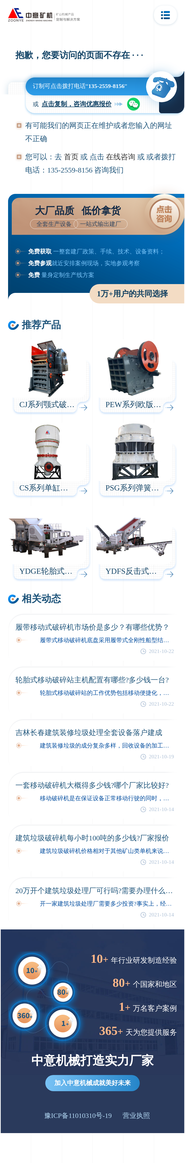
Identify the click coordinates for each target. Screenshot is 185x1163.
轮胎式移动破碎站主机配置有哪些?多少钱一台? (92, 680)
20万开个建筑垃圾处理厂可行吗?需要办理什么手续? (94, 891)
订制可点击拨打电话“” (80, 86)
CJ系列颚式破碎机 (50, 404)
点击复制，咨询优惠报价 (77, 104)
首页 (71, 157)
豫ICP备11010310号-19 (78, 1115)
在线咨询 (120, 157)
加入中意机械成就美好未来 (92, 1083)
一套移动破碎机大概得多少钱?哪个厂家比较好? (92, 785)
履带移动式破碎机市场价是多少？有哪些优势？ (92, 627)
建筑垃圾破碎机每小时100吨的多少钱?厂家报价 (92, 838)
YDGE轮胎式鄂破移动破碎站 (69, 571)
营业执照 (136, 1115)
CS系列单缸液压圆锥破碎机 (67, 487)
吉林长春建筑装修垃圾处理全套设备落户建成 (88, 732)
